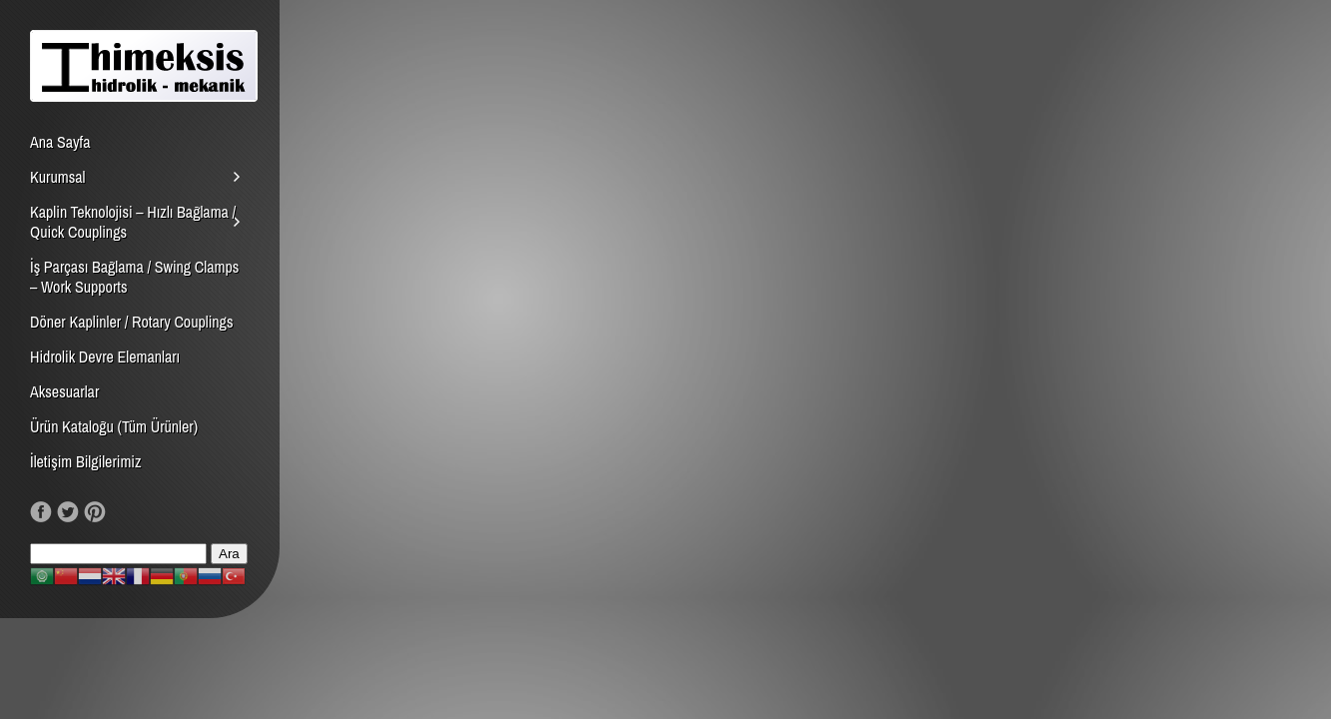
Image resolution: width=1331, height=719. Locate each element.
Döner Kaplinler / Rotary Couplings (131, 322)
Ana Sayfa (60, 142)
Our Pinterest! (95, 512)
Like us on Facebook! (41, 512)
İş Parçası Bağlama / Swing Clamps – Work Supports (134, 277)
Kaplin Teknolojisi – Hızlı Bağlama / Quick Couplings (133, 222)
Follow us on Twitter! (68, 512)
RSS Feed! (122, 512)
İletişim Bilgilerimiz (86, 461)
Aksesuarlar (64, 391)
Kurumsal (57, 177)
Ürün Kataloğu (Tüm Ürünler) (114, 426)
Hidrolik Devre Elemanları (105, 356)
